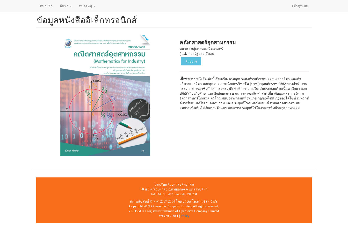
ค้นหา (66, 6)
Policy (185, 216)
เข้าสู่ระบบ (300, 6)
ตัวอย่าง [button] (191, 61)
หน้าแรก (46, 6)
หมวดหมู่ (87, 6)
